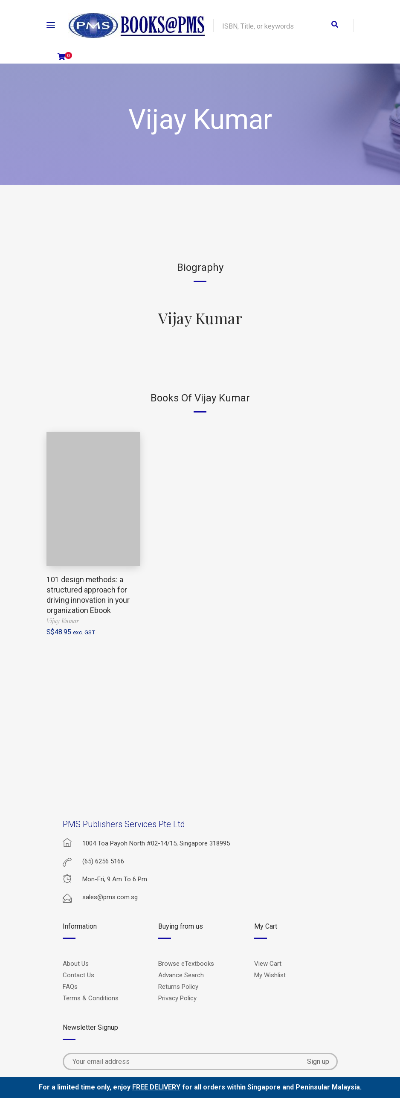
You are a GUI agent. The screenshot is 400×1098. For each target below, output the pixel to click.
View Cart (267, 963)
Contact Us (78, 975)
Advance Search (181, 975)
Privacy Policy (177, 998)
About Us (76, 963)
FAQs (70, 987)
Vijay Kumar (200, 318)
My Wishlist (270, 975)
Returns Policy (178, 987)
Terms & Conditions (91, 998)
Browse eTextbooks (186, 963)
